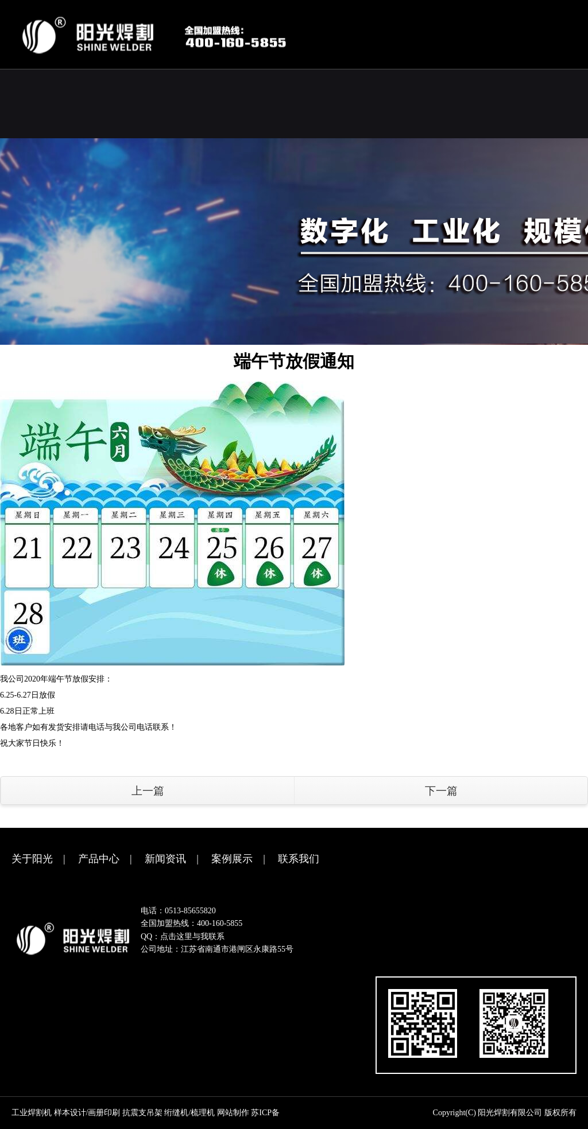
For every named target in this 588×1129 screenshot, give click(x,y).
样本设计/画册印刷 (87, 1112)
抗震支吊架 (142, 1112)
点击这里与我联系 (192, 936)
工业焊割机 (31, 1112)
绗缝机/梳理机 (189, 1112)
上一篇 (147, 791)
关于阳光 (32, 859)
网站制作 (233, 1112)
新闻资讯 (165, 859)
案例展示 (232, 859)
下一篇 (441, 791)
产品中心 (98, 859)
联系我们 (298, 859)
